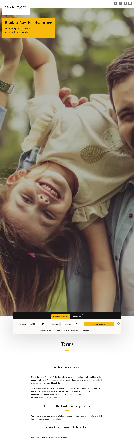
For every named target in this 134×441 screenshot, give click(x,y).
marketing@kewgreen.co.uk (50, 397)
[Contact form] (120, 3)
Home (63, 355)
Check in (23, 324)
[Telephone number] (115, 3)
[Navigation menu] (130, 3)
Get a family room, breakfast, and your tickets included (19, 30)
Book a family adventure (28, 23)
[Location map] (125, 3)
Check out (56, 324)
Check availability (99, 324)
